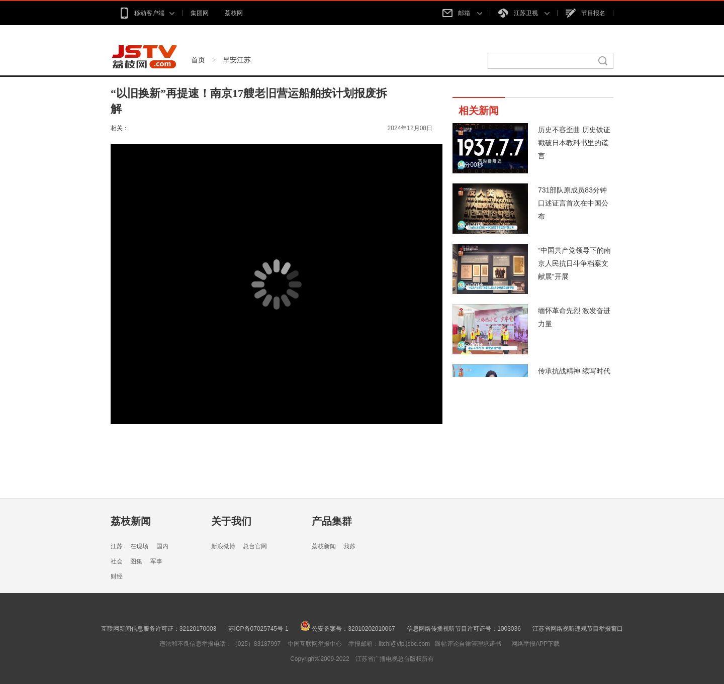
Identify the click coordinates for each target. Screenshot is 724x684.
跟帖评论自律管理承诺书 (468, 643)
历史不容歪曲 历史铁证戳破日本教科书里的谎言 (574, 143)
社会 (117, 561)
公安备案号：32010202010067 (347, 628)
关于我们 (231, 521)
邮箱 (462, 13)
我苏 (349, 546)
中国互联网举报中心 (315, 643)
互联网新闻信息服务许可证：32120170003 (158, 628)
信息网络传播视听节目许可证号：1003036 (464, 628)
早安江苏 (237, 60)
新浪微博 (223, 546)
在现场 (139, 546)
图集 (136, 561)
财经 (117, 576)
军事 (156, 561)
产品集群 (332, 521)
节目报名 (585, 13)
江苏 (117, 546)
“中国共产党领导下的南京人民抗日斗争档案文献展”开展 (574, 263)
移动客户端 (146, 13)
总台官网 (255, 546)
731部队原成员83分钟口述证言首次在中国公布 (573, 203)
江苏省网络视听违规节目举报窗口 (577, 628)
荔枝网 (234, 13)
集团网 (200, 13)
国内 (162, 546)
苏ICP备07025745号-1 (258, 628)
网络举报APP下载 (535, 643)
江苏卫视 (524, 13)
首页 (198, 60)
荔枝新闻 (131, 521)
